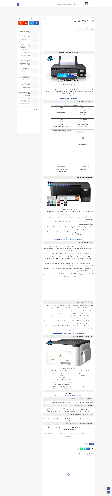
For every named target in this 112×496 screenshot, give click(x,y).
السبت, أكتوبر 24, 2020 (25, 68)
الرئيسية (91, 17)
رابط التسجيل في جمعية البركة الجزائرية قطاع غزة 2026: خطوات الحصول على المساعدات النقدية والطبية (24, 102)
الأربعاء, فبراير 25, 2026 (24, 36)
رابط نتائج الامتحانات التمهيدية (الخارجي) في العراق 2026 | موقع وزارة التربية (25, 56)
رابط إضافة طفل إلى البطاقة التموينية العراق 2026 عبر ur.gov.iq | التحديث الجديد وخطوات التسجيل (24, 63)
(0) (44, 24)
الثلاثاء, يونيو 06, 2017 (25, 83)
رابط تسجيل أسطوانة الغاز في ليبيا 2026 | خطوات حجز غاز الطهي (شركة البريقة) (24, 40)
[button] (88, 449)
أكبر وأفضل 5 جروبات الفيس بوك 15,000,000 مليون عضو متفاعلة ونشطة (25, 86)
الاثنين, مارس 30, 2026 (25, 44)
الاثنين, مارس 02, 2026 (25, 98)
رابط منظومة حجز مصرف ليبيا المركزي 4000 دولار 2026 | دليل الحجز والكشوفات (24, 48)
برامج (69, 4)
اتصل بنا (63, 1)
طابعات (73, 4)
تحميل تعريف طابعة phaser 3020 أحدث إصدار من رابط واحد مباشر (24, 94)
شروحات (59, 4)
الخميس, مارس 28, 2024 (24, 76)
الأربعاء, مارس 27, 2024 (24, 90)
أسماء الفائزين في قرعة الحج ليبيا (25, 32)
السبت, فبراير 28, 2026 (25, 29)
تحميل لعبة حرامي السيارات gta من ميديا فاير (24, 78)
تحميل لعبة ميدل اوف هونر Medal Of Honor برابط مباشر (24, 71)
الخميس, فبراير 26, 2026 (24, 60)
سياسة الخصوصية (72, 1)
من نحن (66, 1)
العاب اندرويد (64, 4)
